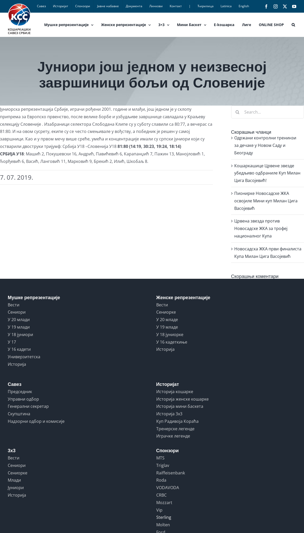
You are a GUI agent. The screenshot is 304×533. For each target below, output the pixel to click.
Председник (20, 391)
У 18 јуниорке (169, 334)
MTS (160, 458)
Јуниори (16, 487)
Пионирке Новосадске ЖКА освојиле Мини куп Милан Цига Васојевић (266, 200)
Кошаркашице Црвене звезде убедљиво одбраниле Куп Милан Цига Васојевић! (267, 173)
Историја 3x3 (169, 414)
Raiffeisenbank (170, 473)
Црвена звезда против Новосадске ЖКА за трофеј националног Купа (260, 228)
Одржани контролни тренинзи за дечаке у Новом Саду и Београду (265, 145)
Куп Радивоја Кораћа (177, 421)
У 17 (12, 342)
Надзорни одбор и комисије (36, 421)
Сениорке (166, 312)
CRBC (161, 495)
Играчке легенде (173, 436)
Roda (161, 480)
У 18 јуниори (20, 334)
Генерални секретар (28, 406)
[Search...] (267, 112)
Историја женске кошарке (182, 399)
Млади (14, 480)
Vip (159, 510)
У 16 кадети (19, 349)
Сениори (17, 312)
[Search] (237, 112)
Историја (17, 364)
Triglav (162, 465)
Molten (163, 525)
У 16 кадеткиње (171, 342)
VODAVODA (167, 487)
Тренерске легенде (175, 429)
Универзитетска (24, 357)
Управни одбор (23, 399)
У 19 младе (167, 327)
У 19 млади (19, 327)
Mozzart (164, 502)
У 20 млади (19, 319)
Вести (13, 305)
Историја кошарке (174, 391)
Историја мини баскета (179, 406)
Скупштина (19, 414)
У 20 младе (167, 319)
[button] (293, 25)
